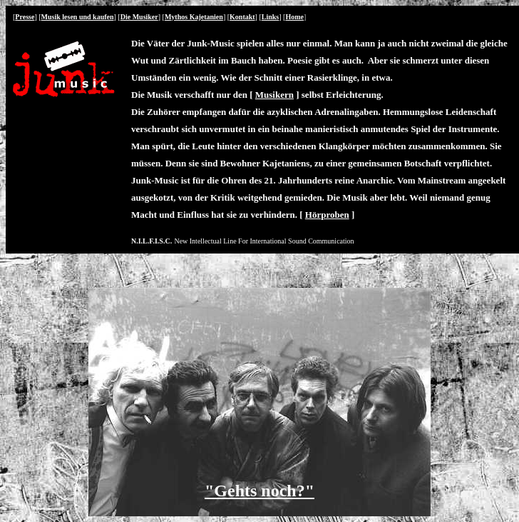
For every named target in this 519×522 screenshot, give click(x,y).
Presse (24, 17)
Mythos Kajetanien (194, 17)
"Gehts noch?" (259, 490)
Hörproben (327, 214)
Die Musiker (139, 17)
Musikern (274, 94)
